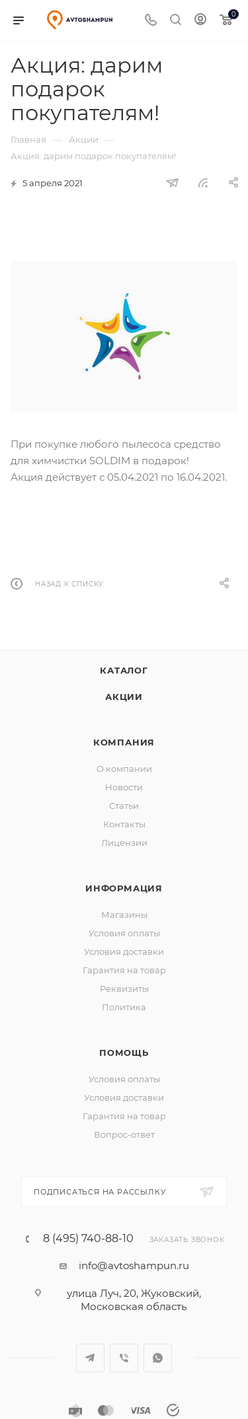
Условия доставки (124, 951)
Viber (124, 1358)
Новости (124, 787)
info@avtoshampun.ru (134, 1265)
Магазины (124, 914)
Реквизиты (124, 988)
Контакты (124, 824)
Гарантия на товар (124, 970)
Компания (124, 742)
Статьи (124, 805)
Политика (124, 1007)
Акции (124, 696)
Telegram (90, 1358)
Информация (124, 888)
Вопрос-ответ (124, 1134)
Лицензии (124, 842)
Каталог (124, 670)
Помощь (124, 1052)
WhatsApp (158, 1358)
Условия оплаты (124, 933)
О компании (124, 768)
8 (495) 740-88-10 (88, 1238)
